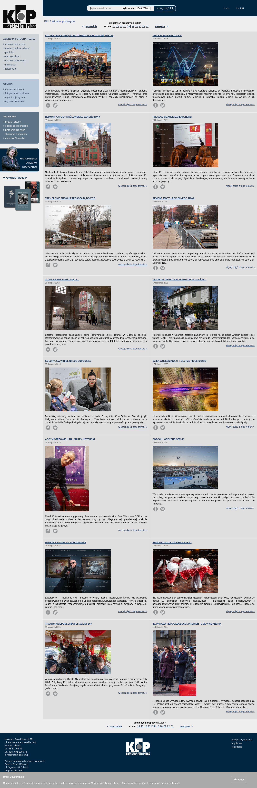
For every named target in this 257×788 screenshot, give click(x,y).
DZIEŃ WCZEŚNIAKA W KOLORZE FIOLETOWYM (179, 361)
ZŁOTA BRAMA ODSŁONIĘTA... (62, 279)
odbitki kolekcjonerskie (16, 126)
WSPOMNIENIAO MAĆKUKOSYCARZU (28, 162)
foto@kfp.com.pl (20, 755)
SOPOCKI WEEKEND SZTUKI (168, 439)
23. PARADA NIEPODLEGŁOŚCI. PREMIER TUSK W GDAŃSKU (187, 623)
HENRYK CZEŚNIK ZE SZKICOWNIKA (65, 542)
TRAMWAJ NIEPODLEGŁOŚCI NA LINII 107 (68, 623)
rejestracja (10, 68)
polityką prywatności (79, 783)
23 (147, 26)
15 (117, 26)
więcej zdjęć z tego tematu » (132, 104)
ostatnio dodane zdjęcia (17, 48)
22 (143, 26)
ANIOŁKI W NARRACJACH (167, 35)
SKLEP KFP (9, 116)
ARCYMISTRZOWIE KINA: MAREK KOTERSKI (70, 439)
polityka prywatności (242, 739)
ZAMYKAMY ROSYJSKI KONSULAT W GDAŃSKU (179, 279)
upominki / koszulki (15, 138)
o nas (226, 8)
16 (121, 26)
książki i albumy (13, 121)
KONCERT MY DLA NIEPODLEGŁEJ (172, 542)
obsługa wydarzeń (14, 89)
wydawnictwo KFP (14, 101)
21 (140, 26)
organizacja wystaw (15, 97)
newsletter (10, 64)
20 (136, 26)
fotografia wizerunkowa (17, 93)
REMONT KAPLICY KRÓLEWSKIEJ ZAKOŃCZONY (72, 117)
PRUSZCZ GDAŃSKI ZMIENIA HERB (172, 117)
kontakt (240, 8)
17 (124, 26)
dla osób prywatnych (15, 60)
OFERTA (8, 84)
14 (114, 26)
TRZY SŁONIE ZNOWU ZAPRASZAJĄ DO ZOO (70, 198)
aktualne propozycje (15, 44)
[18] (129, 26)
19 (133, 26)
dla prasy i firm (12, 56)
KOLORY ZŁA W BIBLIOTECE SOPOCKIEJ (68, 361)
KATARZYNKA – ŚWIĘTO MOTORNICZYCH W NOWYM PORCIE (79, 35)
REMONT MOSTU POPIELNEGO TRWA (174, 198)
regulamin (237, 743)
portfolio (9, 52)
